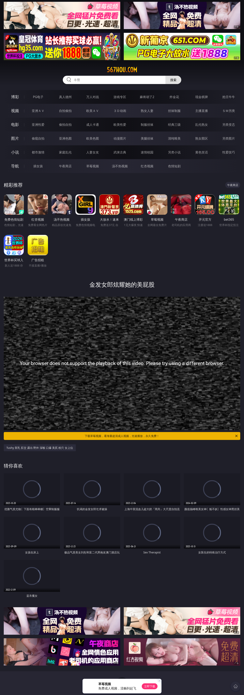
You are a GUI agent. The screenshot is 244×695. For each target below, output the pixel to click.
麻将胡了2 (147, 97)
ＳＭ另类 (228, 111)
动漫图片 (120, 138)
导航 (15, 166)
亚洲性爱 (38, 124)
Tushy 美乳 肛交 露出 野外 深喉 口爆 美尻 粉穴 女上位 (40, 448)
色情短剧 (174, 166)
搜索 (173, 80)
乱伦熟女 (201, 124)
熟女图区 (201, 138)
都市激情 (38, 152)
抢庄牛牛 (228, 97)
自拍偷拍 (65, 111)
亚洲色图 (65, 138)
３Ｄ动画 (120, 111)
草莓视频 (92, 166)
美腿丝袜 (147, 138)
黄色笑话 (201, 152)
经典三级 (174, 124)
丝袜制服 (174, 111)
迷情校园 (147, 152)
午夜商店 (65, 166)
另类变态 (228, 124)
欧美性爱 (120, 124)
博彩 (15, 96)
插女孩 (38, 166)
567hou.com (122, 70)
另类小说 (174, 152)
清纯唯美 (174, 138)
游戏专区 (120, 97)
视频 (15, 110)
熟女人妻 (147, 111)
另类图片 (228, 138)
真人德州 (65, 97)
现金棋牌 (201, 97)
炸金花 (174, 97)
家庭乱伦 (65, 152)
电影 (15, 124)
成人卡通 (92, 124)
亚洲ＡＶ (38, 111)
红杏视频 (147, 166)
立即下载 (149, 686)
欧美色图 (92, 138)
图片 (15, 138)
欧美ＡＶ (92, 111)
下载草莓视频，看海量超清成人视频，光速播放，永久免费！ (161, 436)
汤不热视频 (120, 166)
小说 (15, 152)
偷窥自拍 (38, 138)
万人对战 (92, 97)
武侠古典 (120, 152)
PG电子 (38, 97)
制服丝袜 (147, 124)
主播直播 (201, 111)
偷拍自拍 (65, 124)
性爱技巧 (228, 152)
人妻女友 (92, 152)
